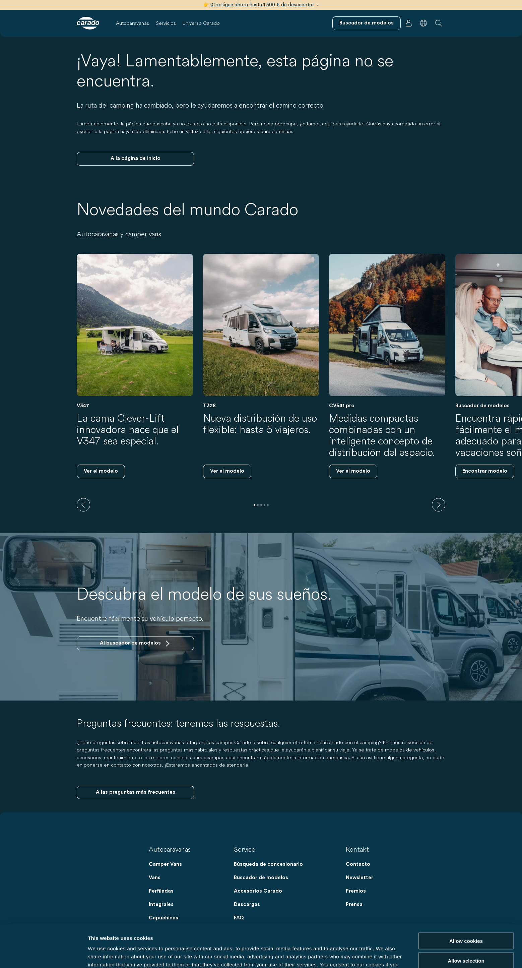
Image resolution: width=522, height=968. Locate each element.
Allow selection (466, 921)
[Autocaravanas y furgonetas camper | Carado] (88, 23)
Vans (154, 877)
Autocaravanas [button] (132, 23)
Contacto (358, 864)
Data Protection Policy (276, 933)
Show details (351, 955)
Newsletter (359, 877)
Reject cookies (465, 940)
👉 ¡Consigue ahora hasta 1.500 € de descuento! (261, 4)
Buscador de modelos (261, 877)
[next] (438, 504)
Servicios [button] (166, 23)
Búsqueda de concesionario (268, 864)
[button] (423, 23)
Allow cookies (466, 901)
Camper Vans (165, 864)
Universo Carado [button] (201, 23)
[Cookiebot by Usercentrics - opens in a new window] (43, 955)
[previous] (83, 504)
